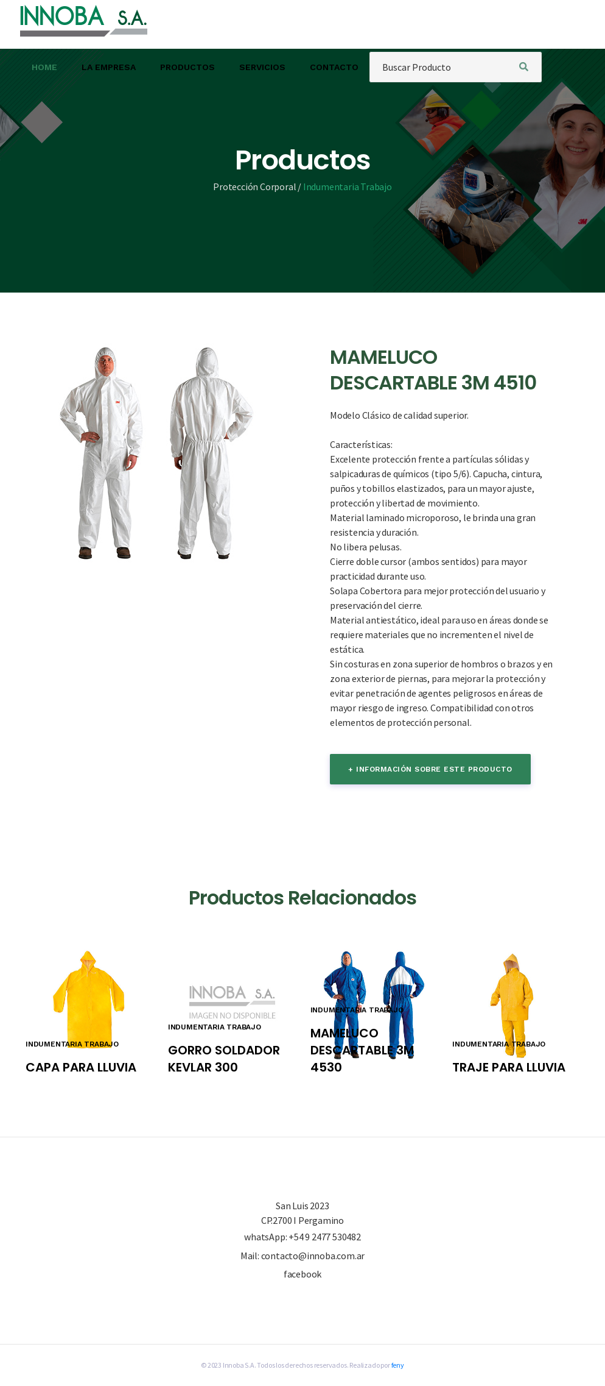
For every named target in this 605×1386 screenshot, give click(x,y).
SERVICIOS (262, 67)
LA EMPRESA (109, 67)
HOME (44, 67)
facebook (302, 1274)
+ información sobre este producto (430, 769)
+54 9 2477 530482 (325, 1237)
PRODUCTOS (187, 67)
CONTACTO (334, 67)
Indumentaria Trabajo (347, 186)
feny (397, 1365)
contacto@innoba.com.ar (313, 1255)
